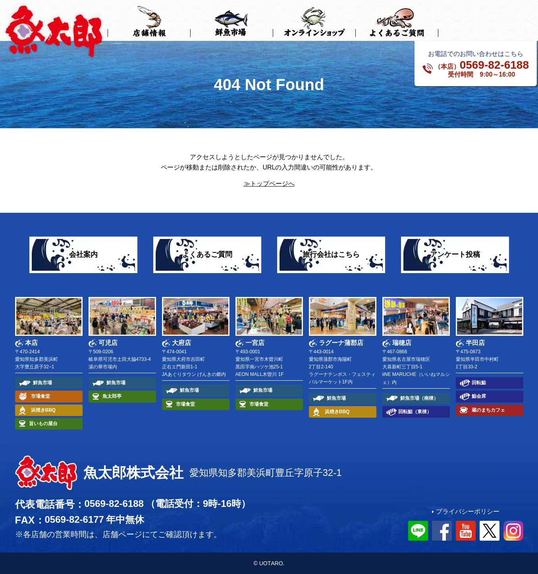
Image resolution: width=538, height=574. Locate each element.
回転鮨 (479, 382)
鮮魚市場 (42, 382)
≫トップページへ (269, 183)
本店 (31, 342)
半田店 (475, 342)
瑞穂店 (401, 342)
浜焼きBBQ (43, 409)
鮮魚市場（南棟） (419, 398)
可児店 (108, 342)
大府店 (181, 342)
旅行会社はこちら (331, 254)
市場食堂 (40, 396)
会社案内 (83, 254)
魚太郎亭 (111, 396)
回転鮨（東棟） (415, 411)
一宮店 (254, 342)
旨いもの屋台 (43, 423)
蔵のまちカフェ (488, 409)
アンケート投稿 (455, 254)
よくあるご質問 (207, 254)
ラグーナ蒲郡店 (341, 342)
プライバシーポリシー (467, 511)
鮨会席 (479, 396)
